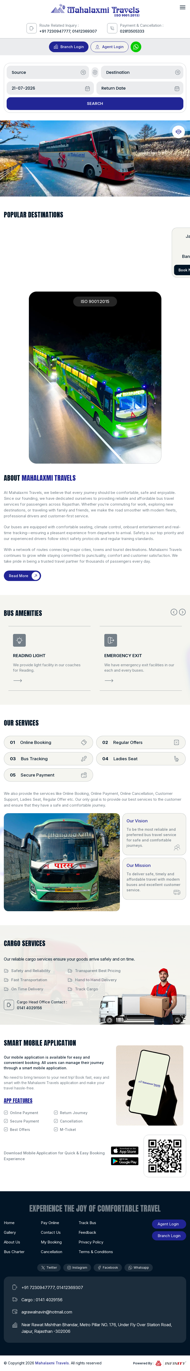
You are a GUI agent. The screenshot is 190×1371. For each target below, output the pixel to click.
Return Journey (73, 1113)
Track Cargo (86, 989)
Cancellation (71, 1121)
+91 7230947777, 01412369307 (68, 31)
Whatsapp (138, 1268)
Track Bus (87, 1222)
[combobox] (48, 72)
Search (95, 103)
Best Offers (20, 1129)
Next (182, 612)
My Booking (51, 1242)
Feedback (87, 1232)
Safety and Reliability (30, 970)
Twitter (49, 1268)
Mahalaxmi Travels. (52, 1363)
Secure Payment (24, 1121)
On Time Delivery (27, 989)
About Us (12, 1242)
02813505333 (132, 31)
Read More (18, 576)
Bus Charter (14, 1251)
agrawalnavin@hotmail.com (46, 1311)
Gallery (10, 1232)
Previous (174, 612)
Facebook (107, 1268)
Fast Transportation (29, 979)
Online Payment (24, 1113)
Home (9, 1222)
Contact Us (51, 1232)
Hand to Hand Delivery (96, 979)
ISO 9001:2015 (95, 301)
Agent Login (113, 47)
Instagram (77, 1268)
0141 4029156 (29, 1007)
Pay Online (50, 1222)
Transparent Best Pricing (98, 970)
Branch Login (72, 47)
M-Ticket (68, 1129)
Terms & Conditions (96, 1251)
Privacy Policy (91, 1242)
